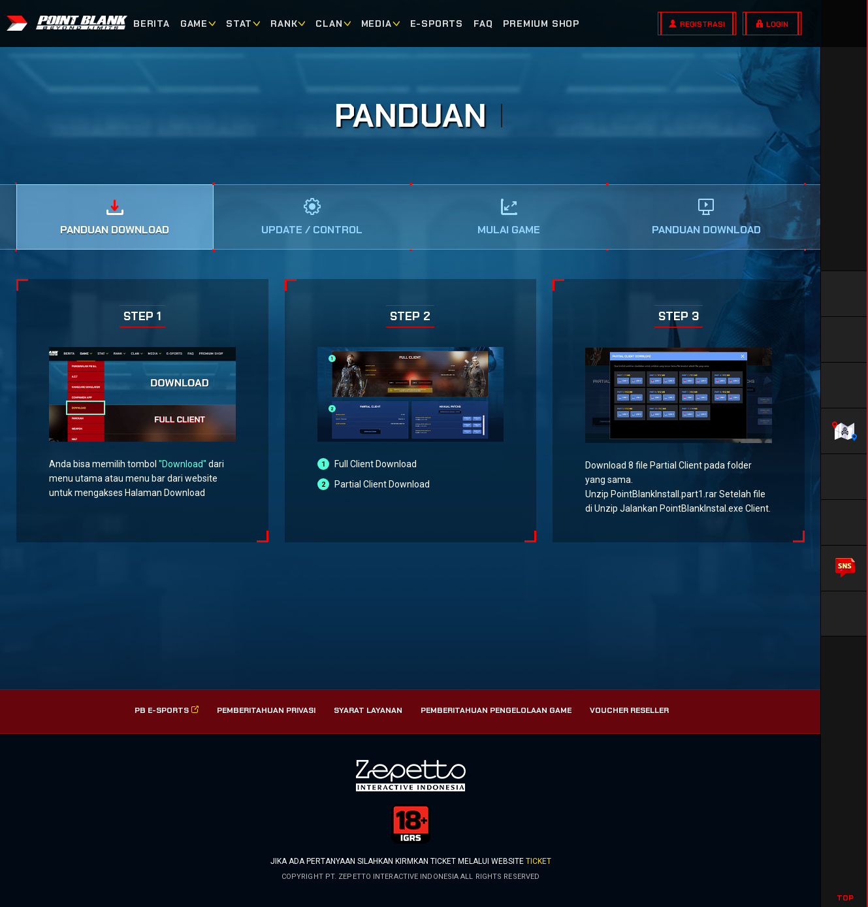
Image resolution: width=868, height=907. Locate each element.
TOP (845, 898)
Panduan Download (114, 230)
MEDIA (376, 23)
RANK (283, 23)
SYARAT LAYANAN (368, 710)
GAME (194, 23)
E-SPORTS (436, 23)
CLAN (328, 23)
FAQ (483, 23)
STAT (239, 23)
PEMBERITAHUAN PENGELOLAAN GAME (496, 710)
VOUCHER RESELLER (629, 710)
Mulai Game (508, 230)
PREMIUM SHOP (541, 23)
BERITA (151, 23)
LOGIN (777, 24)
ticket (538, 861)
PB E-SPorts (167, 710)
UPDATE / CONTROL (311, 230)
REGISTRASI (702, 24)
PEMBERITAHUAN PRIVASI (266, 710)
